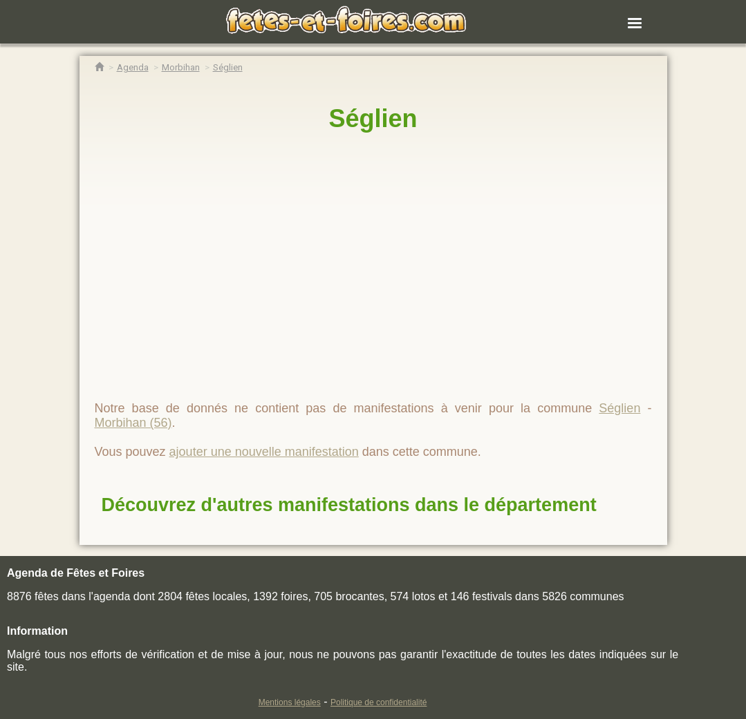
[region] (373, 260)
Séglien (372, 118)
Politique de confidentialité (378, 702)
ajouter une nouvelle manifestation (264, 452)
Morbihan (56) (133, 423)
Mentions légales (290, 702)
